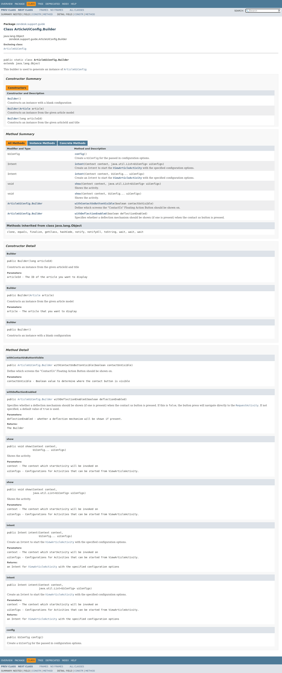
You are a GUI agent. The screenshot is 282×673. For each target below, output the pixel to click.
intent (79, 164)
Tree (40, 4)
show (78, 183)
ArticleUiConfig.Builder (25, 203)
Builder (13, 98)
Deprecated (53, 4)
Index (65, 4)
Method (48, 14)
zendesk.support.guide (30, 24)
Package (20, 4)
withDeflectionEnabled (91, 213)
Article (25, 108)
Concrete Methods (73, 143)
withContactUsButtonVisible (94, 203)
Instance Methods (42, 143)
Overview (7, 4)
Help (73, 4)
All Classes (77, 10)
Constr (36, 14)
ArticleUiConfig (15, 48)
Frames (44, 10)
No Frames (56, 10)
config (79, 153)
